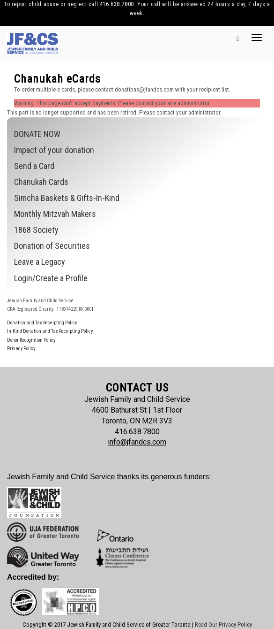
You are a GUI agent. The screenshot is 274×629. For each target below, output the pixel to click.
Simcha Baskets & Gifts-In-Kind (66, 198)
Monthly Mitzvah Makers (55, 214)
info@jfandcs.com (137, 441)
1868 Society (36, 230)
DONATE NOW (37, 134)
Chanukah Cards (41, 182)
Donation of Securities (52, 246)
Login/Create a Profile (51, 278)
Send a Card (34, 166)
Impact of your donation (54, 150)
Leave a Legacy (39, 262)
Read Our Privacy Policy (223, 624)
